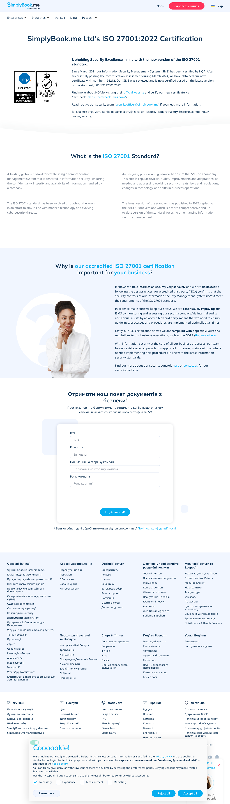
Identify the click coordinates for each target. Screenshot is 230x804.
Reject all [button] (163, 793)
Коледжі (107, 574)
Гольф (105, 660)
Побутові (65, 673)
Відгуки (147, 709)
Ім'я (72, 433)
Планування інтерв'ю (156, 597)
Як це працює (110, 714)
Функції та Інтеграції (20, 714)
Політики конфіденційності (157, 528)
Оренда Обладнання (156, 655)
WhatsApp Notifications (21, 672)
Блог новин (150, 732)
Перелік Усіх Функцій (20, 709)
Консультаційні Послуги (74, 645)
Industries (40, 18)
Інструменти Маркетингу (22, 617)
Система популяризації (21, 608)
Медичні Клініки (195, 582)
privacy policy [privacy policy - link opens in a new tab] (163, 756)
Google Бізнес (15, 648)
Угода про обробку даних (200, 723)
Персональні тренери (115, 641)
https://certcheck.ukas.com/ (107, 97)
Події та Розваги (155, 635)
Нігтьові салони (69, 588)
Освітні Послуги (113, 563)
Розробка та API (69, 723)
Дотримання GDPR (196, 714)
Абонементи (14, 658)
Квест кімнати (151, 646)
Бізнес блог (109, 728)
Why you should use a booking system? (30, 630)
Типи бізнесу (68, 718)
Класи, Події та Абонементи (24, 574)
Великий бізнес (69, 714)
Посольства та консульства (159, 578)
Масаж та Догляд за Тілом (201, 573)
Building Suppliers (154, 615)
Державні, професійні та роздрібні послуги (161, 565)
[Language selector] (215, 6)
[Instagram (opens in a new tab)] (219, 757)
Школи (106, 579)
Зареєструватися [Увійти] (186, 6)
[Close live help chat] (218, 765)
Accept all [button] (190, 793)
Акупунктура (192, 592)
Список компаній (70, 728)
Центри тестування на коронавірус (199, 607)
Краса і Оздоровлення (76, 563)
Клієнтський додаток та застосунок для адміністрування (31, 678)
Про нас (148, 714)
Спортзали (108, 646)
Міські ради (150, 582)
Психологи (191, 601)
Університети (110, 570)
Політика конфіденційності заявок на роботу (201, 734)
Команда (148, 718)
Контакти (149, 723)
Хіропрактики (193, 587)
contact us (191, 365)
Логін (160, 6)
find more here (205, 335)
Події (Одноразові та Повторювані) (155, 666)
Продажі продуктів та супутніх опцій (29, 579)
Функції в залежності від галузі (26, 570)
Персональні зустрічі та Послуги (75, 637)
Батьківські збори (112, 588)
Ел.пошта (76, 447)
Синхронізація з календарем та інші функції (29, 597)
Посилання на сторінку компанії (92, 462)
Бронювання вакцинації (200, 618)
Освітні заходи (111, 602)
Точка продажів (17, 634)
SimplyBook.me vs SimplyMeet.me (27, 728)
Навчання (108, 598)
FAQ (104, 718)
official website (134, 92)
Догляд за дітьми (112, 607)
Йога (104, 655)
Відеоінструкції (111, 723)
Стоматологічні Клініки (199, 578)
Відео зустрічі (15, 662)
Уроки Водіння (195, 635)
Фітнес (106, 650)
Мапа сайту (109, 732)
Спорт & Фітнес (112, 635)
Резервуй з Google (18, 653)
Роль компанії (80, 476)
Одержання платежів (20, 603)
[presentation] (97, 496)
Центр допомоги (112, 709)
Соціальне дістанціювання (201, 613)
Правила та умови (196, 709)
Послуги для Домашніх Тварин (79, 659)
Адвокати (149, 606)
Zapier (11, 644)
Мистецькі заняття (154, 641)
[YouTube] (211, 757)
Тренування (67, 650)
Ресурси (89, 18)
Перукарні (66, 574)
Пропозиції (14, 639)
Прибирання (68, 678)
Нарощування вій (71, 570)
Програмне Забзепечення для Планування (26, 624)
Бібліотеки (108, 584)
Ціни (73, 18)
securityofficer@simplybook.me (137, 104)
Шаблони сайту (16, 723)
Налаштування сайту (20, 613)
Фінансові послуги (154, 592)
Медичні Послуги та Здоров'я (199, 565)
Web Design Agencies (156, 611)
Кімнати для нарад (154, 672)
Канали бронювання (20, 718)
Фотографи (150, 650)
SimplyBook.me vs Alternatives (25, 732)
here (176, 365)
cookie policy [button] (59, 763)
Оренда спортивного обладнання (115, 666)
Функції (60, 18)
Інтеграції (13, 667)
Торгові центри (152, 573)
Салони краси (68, 584)
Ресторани (149, 660)
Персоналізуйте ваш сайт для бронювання (25, 590)
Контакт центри (153, 587)
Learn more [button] (46, 793)
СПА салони (67, 579)
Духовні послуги (70, 664)
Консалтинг (67, 654)
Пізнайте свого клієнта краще (25, 584)
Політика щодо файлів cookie (202, 728)
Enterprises (16, 18)
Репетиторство (111, 593)
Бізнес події (150, 677)
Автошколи (192, 641)
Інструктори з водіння (198, 646)
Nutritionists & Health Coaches (203, 623)
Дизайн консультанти (73, 668)
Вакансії (148, 728)
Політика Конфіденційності (201, 718)
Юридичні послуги (154, 601)
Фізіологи (190, 597)
